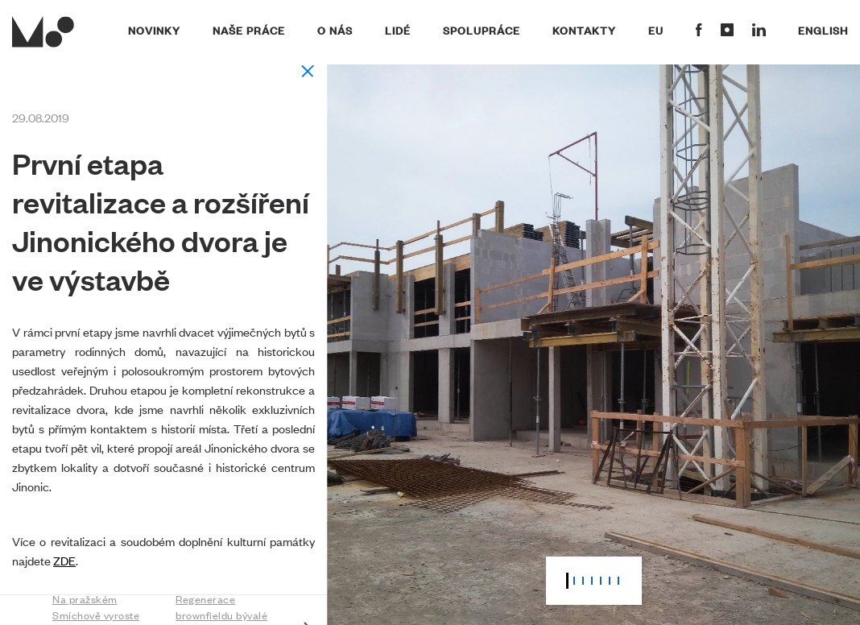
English (823, 29)
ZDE (64, 560)
